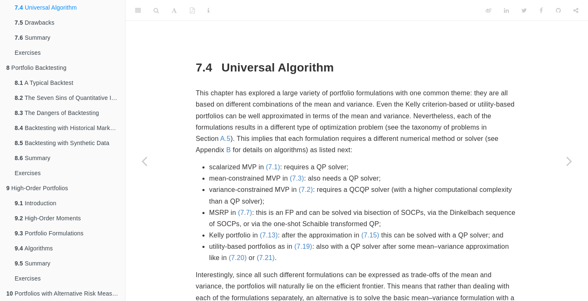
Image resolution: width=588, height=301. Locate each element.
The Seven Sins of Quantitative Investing (70, 97)
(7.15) (370, 235)
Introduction (35, 203)
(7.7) (245, 212)
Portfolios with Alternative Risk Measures (65, 293)
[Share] (576, 10)
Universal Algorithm (46, 7)
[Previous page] (144, 161)
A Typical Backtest (44, 82)
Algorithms (34, 248)
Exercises (28, 52)
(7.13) (269, 235)
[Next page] (569, 161)
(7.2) (306, 189)
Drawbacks (34, 22)
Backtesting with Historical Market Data (70, 128)
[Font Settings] (174, 10)
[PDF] (192, 10)
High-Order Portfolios (37, 188)
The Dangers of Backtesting (57, 113)
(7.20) (238, 257)
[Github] (558, 10)
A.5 (225, 138)
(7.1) (273, 167)
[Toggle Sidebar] (138, 10)
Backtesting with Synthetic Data (62, 143)
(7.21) (266, 257)
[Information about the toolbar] (208, 10)
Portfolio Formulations (49, 233)
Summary (32, 37)
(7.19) (303, 246)
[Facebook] (541, 10)
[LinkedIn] (506, 10)
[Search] (156, 10)
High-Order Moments (48, 218)
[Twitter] (524, 10)
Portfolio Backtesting (36, 67)
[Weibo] (488, 10)
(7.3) (297, 178)
